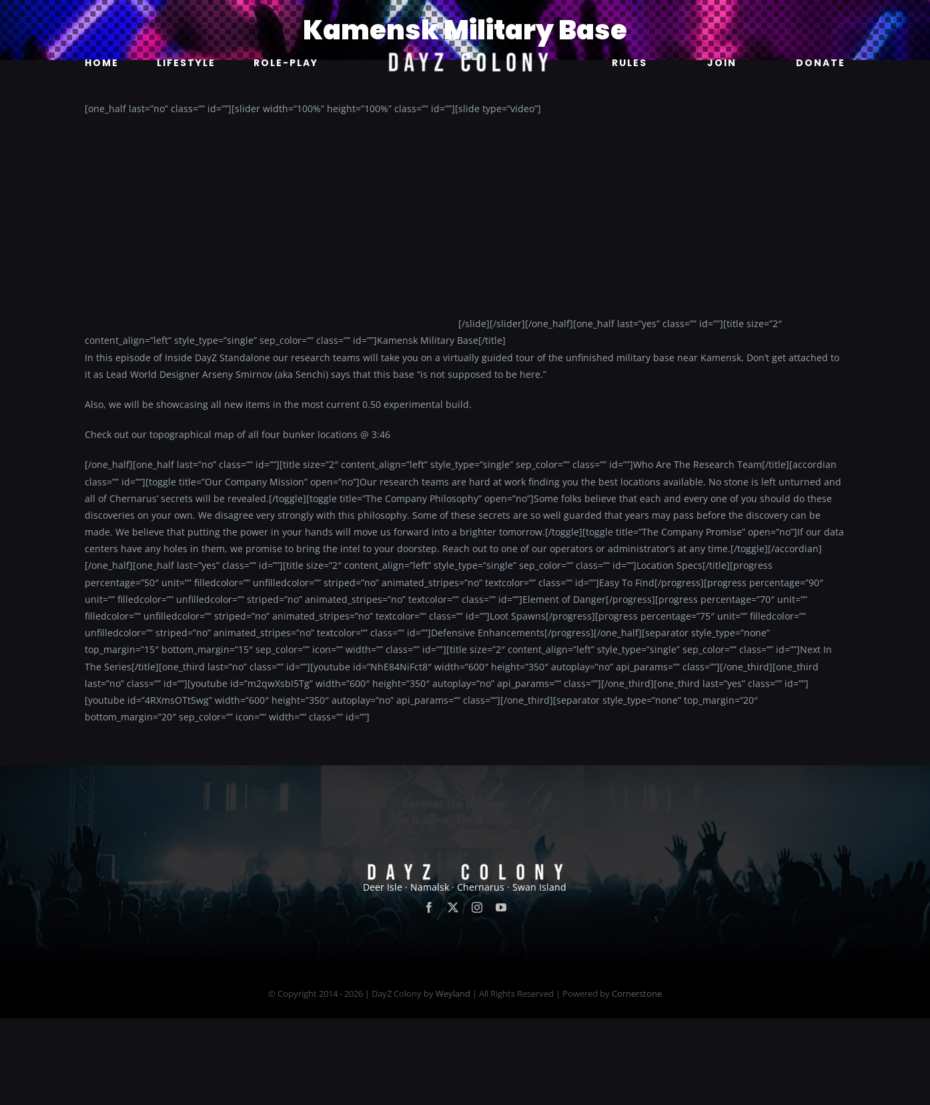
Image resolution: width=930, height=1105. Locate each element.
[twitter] (453, 907)
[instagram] (477, 907)
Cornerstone (637, 993)
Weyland (453, 993)
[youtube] (501, 907)
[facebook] (429, 907)
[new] (465, 17)
